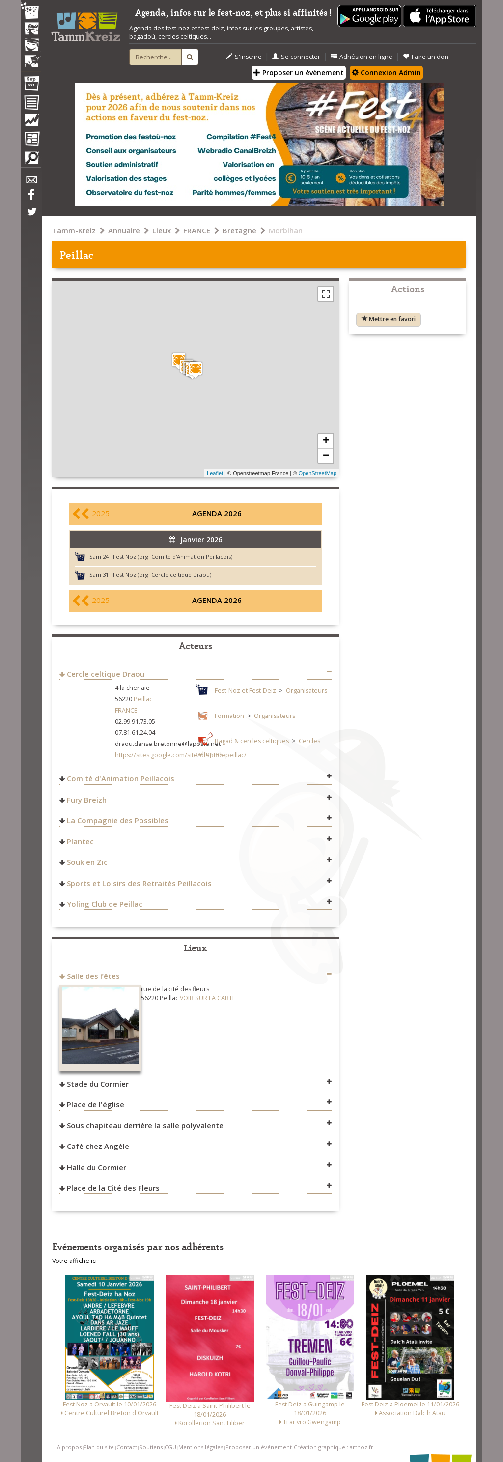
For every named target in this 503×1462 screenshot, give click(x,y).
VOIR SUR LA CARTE (208, 998)
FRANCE (196, 230)
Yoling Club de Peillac (104, 904)
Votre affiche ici (74, 1261)
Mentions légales (200, 1447)
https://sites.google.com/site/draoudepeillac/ (181, 755)
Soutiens (151, 1447)
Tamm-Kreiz (74, 230)
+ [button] (326, 441)
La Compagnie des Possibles (117, 820)
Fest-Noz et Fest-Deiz (245, 691)
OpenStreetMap (317, 473)
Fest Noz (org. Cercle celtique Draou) (162, 574)
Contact (126, 1447)
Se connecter (296, 57)
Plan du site (99, 1447)
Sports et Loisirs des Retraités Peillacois (139, 883)
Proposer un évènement (298, 72)
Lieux (161, 230)
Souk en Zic (87, 862)
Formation (229, 716)
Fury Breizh (87, 799)
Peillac (143, 699)
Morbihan (286, 230)
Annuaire (124, 230)
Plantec (80, 841)
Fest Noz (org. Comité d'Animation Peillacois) (172, 556)
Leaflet (215, 473)
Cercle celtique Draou (105, 674)
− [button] (326, 456)
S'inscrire (244, 57)
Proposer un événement (258, 1447)
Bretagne (239, 230)
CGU (170, 1447)
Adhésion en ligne (361, 57)
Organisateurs (306, 691)
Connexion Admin (386, 72)
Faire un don (425, 57)
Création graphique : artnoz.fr (333, 1447)
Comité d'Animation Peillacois (120, 778)
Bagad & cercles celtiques (252, 741)
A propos (69, 1447)
